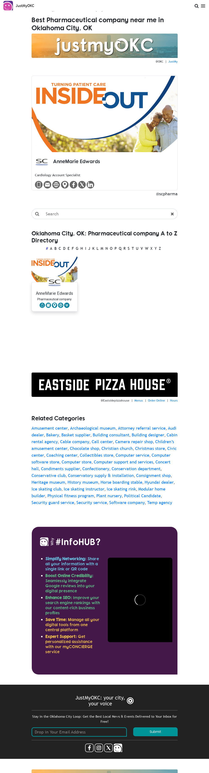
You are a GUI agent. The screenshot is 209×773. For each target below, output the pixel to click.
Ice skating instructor (84, 489)
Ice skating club (46, 489)
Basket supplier (75, 435)
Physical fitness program (70, 495)
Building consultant (111, 435)
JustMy (173, 61)
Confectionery (95, 468)
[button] (66, 305)
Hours (174, 400)
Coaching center (62, 455)
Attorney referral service (142, 428)
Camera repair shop (134, 441)
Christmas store (150, 448)
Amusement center (50, 428)
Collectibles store (96, 455)
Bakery (52, 435)
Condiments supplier (60, 468)
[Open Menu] (203, 5)
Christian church (117, 448)
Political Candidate (142, 495)
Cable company (74, 441)
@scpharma (167, 194)
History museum (83, 482)
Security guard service (53, 502)
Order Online (156, 400)
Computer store (76, 462)
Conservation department (136, 468)
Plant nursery (109, 495)
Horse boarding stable (121, 482)
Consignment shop (153, 475)
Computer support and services (123, 462)
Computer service (132, 455)
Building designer (148, 435)
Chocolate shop (84, 448)
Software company (127, 502)
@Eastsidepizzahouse (115, 400)
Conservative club (49, 475)
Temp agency (159, 502)
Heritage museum (48, 482)
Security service (91, 502)
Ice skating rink (121, 489)
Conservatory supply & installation (101, 475)
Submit (155, 731)
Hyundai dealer (159, 482)
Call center (102, 441)
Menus (138, 400)
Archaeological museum (93, 428)
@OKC (159, 61)
